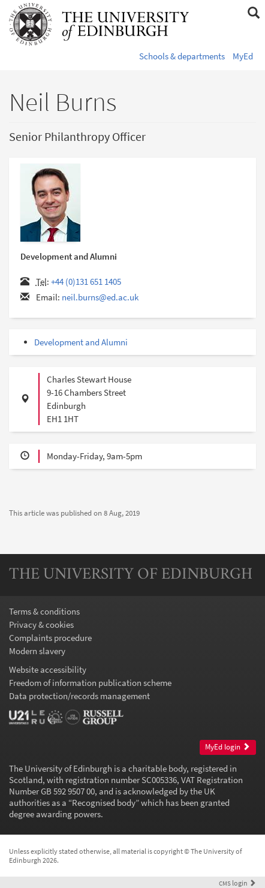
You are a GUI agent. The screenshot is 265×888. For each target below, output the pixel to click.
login (237, 882)
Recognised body (103, 802)
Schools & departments (182, 56)
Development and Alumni (81, 342)
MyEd (243, 56)
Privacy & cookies (41, 624)
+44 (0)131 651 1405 (86, 281)
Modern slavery (37, 651)
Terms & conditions (44, 611)
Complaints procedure (50, 637)
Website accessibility (47, 669)
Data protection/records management (79, 696)
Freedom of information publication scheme (90, 682)
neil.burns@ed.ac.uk (100, 297)
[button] (253, 13)
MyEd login (227, 747)
